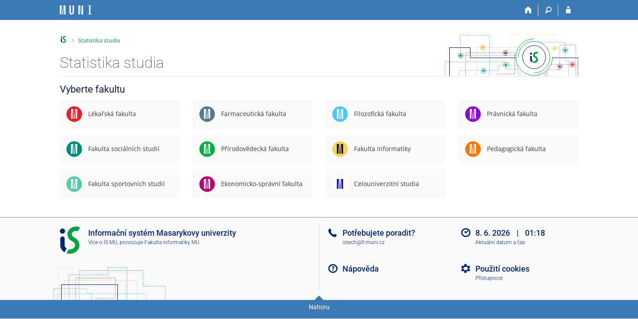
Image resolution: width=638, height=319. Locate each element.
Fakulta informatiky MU (171, 242)
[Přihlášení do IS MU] (568, 10)
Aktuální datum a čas (500, 242)
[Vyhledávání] (548, 10)
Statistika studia (99, 40)
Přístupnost (489, 278)
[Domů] (528, 10)
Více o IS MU (102, 242)
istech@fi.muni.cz (363, 242)
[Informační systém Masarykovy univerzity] (76, 10)
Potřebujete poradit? (378, 232)
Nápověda (360, 268)
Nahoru (319, 307)
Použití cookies (502, 268)
